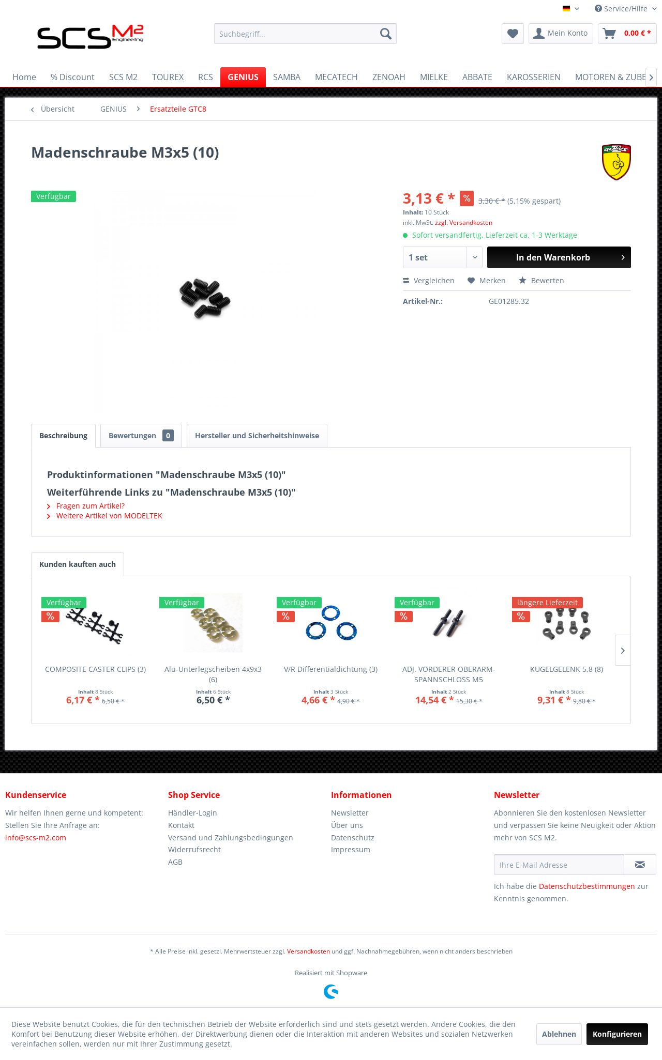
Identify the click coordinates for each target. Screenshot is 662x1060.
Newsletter (350, 813)
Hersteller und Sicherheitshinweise (257, 435)
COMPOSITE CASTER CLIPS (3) (95, 669)
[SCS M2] (123, 77)
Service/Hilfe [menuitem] (622, 8)
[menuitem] (305, 33)
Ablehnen (559, 1034)
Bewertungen (141, 435)
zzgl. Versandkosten (463, 222)
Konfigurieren (617, 1034)
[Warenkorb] (627, 33)
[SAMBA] (287, 77)
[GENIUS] (243, 77)
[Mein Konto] (561, 33)
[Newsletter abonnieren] (640, 864)
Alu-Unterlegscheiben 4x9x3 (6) (213, 674)
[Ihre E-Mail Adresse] (559, 864)
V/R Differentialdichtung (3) (331, 669)
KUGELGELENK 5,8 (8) (566, 669)
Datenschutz (352, 837)
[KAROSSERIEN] (534, 77)
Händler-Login (192, 813)
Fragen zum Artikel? (86, 506)
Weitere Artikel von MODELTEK (104, 515)
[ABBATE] (477, 77)
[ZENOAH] (389, 77)
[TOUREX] (168, 77)
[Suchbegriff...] (305, 33)
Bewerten (541, 280)
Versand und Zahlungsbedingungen (230, 837)
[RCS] (205, 77)
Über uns (347, 825)
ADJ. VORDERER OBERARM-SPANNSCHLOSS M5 (448, 674)
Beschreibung (63, 435)
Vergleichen (429, 280)
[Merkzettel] (513, 33)
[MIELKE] (434, 77)
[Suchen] (386, 33)
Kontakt (181, 825)
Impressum (350, 849)
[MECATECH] (336, 77)
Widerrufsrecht (194, 849)
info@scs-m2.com (35, 837)
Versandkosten (308, 951)
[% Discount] (72, 77)
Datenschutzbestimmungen (587, 886)
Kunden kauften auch (77, 564)
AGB (175, 862)
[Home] (24, 77)
